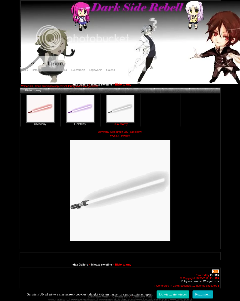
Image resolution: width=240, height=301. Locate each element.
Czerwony (40, 123)
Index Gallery (79, 84)
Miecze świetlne (101, 84)
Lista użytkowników (43, 69)
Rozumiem (202, 294)
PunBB (214, 275)
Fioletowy (80, 123)
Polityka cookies (191, 281)
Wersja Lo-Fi (211, 281)
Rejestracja (78, 69)
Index (24, 69)
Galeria (110, 69)
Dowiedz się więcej (173, 294)
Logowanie (95, 69)
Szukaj (63, 69)
